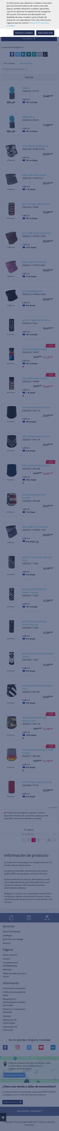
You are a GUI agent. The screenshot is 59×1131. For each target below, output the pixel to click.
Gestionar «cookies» (24, 32)
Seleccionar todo (45, 32)
